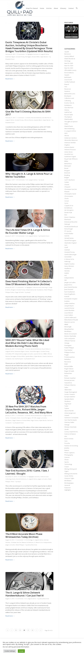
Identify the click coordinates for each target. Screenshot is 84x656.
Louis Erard (68, 80)
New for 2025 (68, 63)
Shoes (66, 460)
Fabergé (67, 224)
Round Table (45, 349)
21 (28, 630)
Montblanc (8, 420)
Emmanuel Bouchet (70, 222)
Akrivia (66, 135)
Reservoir (67, 89)
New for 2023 (68, 68)
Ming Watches (69, 329)
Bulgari (66, 177)
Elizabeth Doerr (10, 59)
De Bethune (29, 542)
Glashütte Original (70, 243)
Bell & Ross (68, 164)
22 (32, 630)
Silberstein (68, 390)
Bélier (66, 161)
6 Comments (19, 598)
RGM (66, 364)
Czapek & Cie (68, 206)
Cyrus (66, 203)
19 (20, 630)
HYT (13, 354)
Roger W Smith (19, 292)
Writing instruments (70, 474)
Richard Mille (36, 57)
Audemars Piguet (10, 57)
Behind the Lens (69, 94)
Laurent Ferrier (38, 354)
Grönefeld (8, 354)
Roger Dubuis (34, 420)
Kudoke (67, 301)
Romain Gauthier (70, 378)
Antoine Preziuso (70, 150)
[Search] (77, 8)
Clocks (66, 198)
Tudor (66, 406)
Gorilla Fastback (69, 82)
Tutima (66, 408)
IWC (35, 418)
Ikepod (66, 84)
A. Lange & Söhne (44, 54)
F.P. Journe (67, 231)
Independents (30, 290)
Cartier (27, 351)
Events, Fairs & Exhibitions (34, 117)
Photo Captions (69, 453)
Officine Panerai (28, 120)
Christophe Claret (15, 418)
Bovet (66, 168)
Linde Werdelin (69, 310)
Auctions (35, 54)
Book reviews (68, 439)
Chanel (66, 185)
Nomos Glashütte (70, 336)
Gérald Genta (69, 238)
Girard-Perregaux (35, 351)
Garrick (66, 236)
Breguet (13, 290)
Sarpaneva (68, 383)
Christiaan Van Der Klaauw (18, 542)
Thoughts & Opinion (71, 122)
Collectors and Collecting (39, 287)
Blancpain (67, 166)
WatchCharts (68, 126)
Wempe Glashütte (70, 427)
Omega (66, 343)
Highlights (30, 54)
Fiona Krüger (68, 229)
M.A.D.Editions (69, 73)
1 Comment (20, 117)
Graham (67, 250)
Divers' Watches (69, 217)
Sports (66, 462)
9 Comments (20, 54)
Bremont (67, 173)
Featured (67, 488)
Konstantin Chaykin (70, 299)
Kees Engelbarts (69, 294)
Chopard (67, 187)
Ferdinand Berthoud (71, 227)
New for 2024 (68, 66)
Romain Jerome (69, 380)
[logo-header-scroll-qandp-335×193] (19, 8)
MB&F (45, 354)
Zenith (66, 429)
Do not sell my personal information (16, 647)
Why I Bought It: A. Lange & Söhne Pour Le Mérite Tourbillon (28, 175)
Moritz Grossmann (70, 334)
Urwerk (44, 356)
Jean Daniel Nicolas (70, 287)
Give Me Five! (46, 117)
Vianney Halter (69, 422)
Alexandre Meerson (71, 140)
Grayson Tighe (69, 478)
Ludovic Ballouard (70, 317)
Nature (66, 450)
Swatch (66, 75)
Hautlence (67, 268)
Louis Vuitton (68, 315)
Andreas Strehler (70, 143)
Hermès (67, 271)
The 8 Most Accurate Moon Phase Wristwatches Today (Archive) (23, 535)
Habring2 (67, 261)
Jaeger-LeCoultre (28, 354)
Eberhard (67, 219)
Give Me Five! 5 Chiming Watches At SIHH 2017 (28, 113)
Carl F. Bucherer (69, 180)
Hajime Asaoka (69, 264)
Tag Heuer (67, 404)
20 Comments (20, 180)
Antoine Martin (69, 147)
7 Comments (20, 415)
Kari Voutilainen (39, 290)
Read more (10, 79)
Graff (66, 247)
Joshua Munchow (32, 545)
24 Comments (20, 236)
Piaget (14, 420)
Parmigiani (28, 57)
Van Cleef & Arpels (17, 359)
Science (67, 457)
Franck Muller (68, 233)
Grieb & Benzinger (70, 254)
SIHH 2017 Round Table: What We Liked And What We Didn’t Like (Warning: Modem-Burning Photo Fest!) (27, 343)
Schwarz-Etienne (70, 385)
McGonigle (67, 327)
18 (16, 630)
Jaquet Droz (68, 285)
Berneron (67, 54)
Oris (65, 87)
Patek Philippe (48, 290)
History (66, 110)
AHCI (65, 133)
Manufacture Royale (71, 320)
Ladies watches (69, 303)
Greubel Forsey (20, 57)
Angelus (67, 145)
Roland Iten (68, 373)
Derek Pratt (68, 212)
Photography (68, 455)
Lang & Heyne (69, 306)
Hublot (66, 273)
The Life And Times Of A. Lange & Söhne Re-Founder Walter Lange (27, 231)
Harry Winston (69, 266)
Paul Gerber (68, 350)
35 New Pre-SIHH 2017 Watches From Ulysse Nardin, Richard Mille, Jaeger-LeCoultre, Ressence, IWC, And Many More (28, 409)
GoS (65, 245)
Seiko (66, 387)
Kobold (66, 296)
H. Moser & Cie (38, 542)
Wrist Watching (69, 129)
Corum (66, 201)
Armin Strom (68, 152)
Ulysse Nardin (44, 57)
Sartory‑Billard (69, 56)
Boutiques (67, 96)
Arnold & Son (68, 154)
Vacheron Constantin (71, 418)
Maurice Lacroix (69, 322)
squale (66, 52)
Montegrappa (69, 483)
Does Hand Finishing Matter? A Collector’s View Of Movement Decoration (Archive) (28, 283)
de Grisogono (69, 210)
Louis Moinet (68, 313)
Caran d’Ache (68, 476)
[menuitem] (32, 8)
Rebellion (67, 359)
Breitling (67, 175)
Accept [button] (21, 651)
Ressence (19, 420)
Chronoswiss (68, 196)
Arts (65, 436)
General (67, 485)
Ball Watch (67, 77)
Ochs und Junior (69, 338)
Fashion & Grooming (71, 446)
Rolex (12, 481)
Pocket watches (69, 357)
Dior (65, 215)
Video (66, 124)
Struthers (67, 401)
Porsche (67, 443)
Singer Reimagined (70, 392)
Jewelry (66, 448)
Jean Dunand (68, 289)
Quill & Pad (68, 112)
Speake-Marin (38, 120)
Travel (66, 467)
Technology (29, 540)
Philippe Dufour (10, 292)
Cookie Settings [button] (10, 651)
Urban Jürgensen (70, 413)
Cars (65, 441)
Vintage (66, 425)
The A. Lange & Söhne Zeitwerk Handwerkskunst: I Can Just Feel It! (24, 594)
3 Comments (19, 540)
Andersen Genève (70, 138)
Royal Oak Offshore (71, 159)
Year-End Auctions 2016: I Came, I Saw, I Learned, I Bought (27, 472)
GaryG (42, 180)
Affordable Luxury (70, 70)
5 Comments (20, 287)
